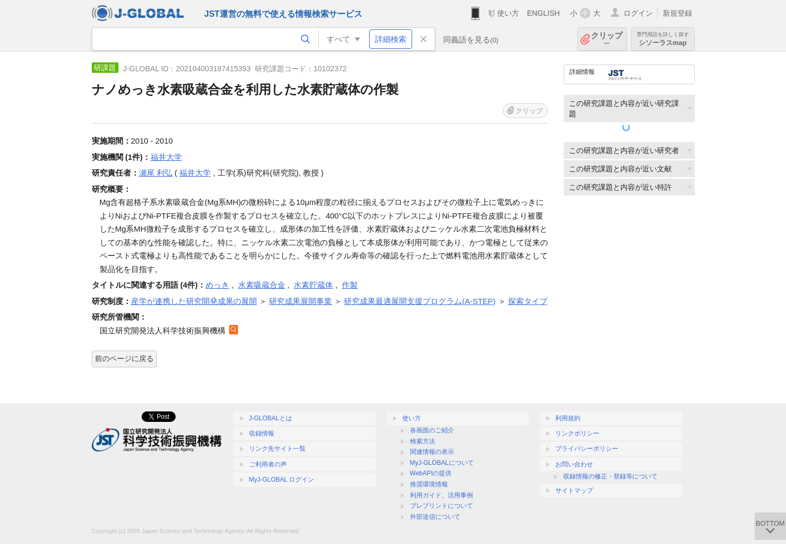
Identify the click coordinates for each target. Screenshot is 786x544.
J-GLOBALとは (270, 418)
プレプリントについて (441, 505)
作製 (350, 284)
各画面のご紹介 (432, 430)
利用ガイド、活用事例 (441, 495)
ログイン (638, 13)
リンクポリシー (577, 433)
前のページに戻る (124, 358)
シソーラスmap (663, 39)
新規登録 (677, 13)
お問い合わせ (574, 464)
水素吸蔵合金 (261, 284)
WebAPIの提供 (431, 473)
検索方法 (422, 441)
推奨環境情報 (429, 484)
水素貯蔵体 (313, 284)
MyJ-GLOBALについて (442, 462)
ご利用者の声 (268, 464)
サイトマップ (574, 490)
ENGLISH (543, 13)
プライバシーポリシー (586, 448)
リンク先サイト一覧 (277, 448)
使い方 (508, 13)
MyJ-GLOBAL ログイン (282, 479)
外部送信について (435, 516)
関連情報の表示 (432, 451)
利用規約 (567, 418)
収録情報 (261, 433)
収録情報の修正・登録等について (610, 476)
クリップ (606, 39)
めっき (217, 284)
